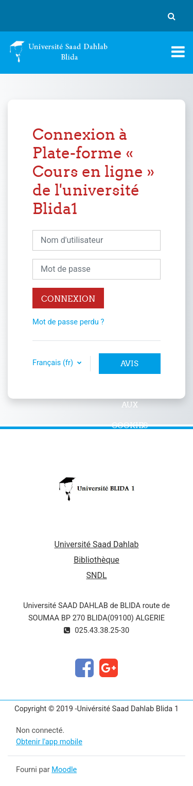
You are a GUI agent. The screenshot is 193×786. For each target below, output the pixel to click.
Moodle (64, 769)
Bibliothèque (96, 560)
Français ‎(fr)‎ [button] (53, 362)
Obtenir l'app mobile (49, 741)
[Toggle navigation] (178, 51)
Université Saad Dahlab (97, 544)
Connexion (68, 298)
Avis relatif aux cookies (130, 366)
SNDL (96, 575)
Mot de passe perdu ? (68, 321)
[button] (171, 16)
